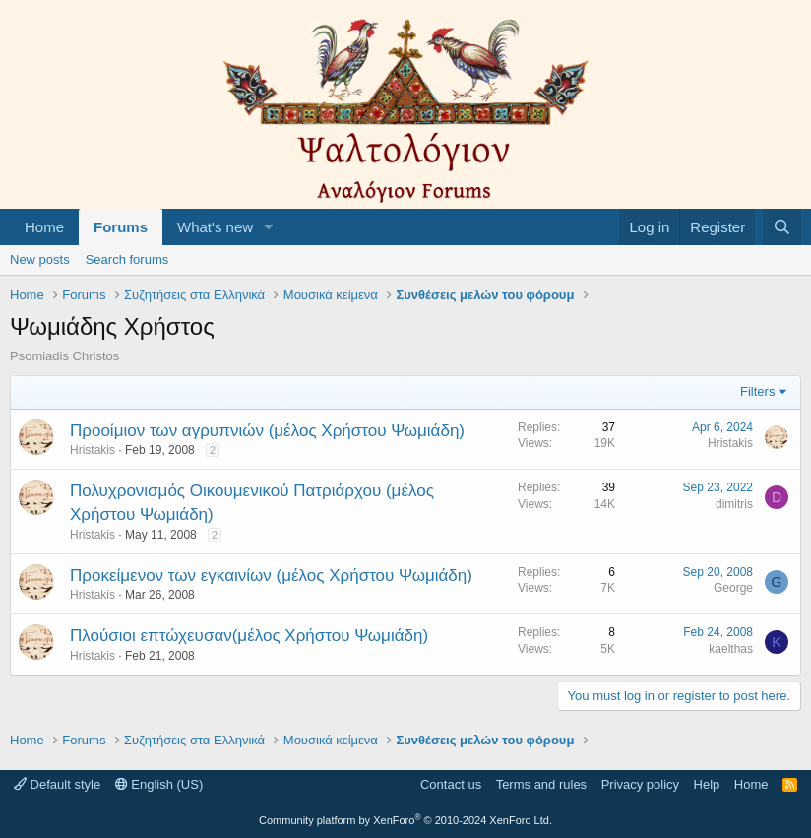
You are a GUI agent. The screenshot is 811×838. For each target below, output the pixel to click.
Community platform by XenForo (405, 820)
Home (44, 227)
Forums (121, 227)
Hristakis (92, 450)
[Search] (782, 227)
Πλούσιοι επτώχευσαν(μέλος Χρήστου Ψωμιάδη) (249, 635)
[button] (268, 227)
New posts (40, 259)
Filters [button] (757, 391)
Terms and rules (541, 784)
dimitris (734, 504)
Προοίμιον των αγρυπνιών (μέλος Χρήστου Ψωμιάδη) (267, 430)
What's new (215, 227)
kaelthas (731, 649)
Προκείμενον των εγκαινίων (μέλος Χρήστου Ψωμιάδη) (271, 575)
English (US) (159, 784)
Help (707, 784)
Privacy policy (640, 784)
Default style (57, 784)
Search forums (127, 259)
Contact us (450, 784)
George (733, 588)
